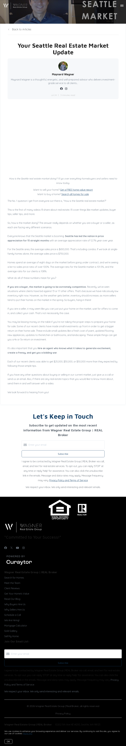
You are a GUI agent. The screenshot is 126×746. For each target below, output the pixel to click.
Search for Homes (14, 577)
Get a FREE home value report (76, 189)
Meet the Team (12, 583)
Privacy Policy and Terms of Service (68, 480)
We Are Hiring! (11, 620)
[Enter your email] (66, 445)
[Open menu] (121, 5)
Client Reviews (12, 588)
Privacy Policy (63, 713)
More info (27, 733)
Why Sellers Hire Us (14, 609)
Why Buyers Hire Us (14, 604)
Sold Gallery (10, 630)
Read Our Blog (12, 598)
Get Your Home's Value (16, 593)
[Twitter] (11, 548)
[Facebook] (5, 548)
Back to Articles (21, 29)
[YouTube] (17, 548)
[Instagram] (23, 548)
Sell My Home (11, 636)
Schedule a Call (12, 614)
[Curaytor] (19, 565)
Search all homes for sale (75, 194)
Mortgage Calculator (15, 625)
